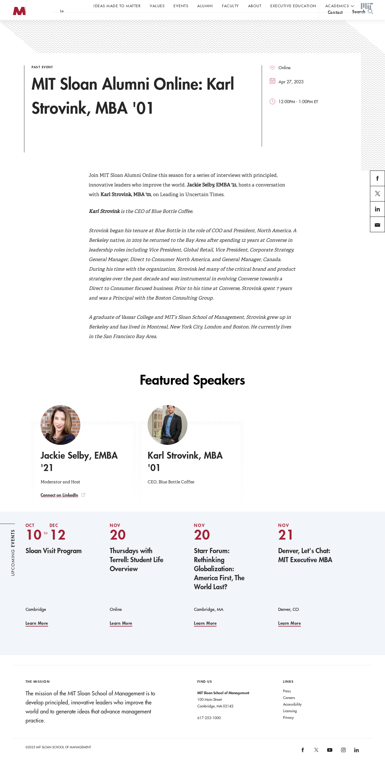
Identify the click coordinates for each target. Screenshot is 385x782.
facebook (377, 197)
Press (287, 702)
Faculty (230, 5)
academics (337, 5)
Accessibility (292, 716)
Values (157, 5)
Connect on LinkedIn (59, 507)
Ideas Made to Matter (117, 5)
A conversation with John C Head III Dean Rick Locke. (199, 21)
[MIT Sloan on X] (316, 764)
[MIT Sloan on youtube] (329, 765)
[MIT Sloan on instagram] (342, 764)
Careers (289, 709)
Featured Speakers (192, 392)
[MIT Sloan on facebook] (303, 764)
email (375, 243)
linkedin (377, 228)
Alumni (205, 5)
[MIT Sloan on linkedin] (356, 764)
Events (181, 5)
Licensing (290, 722)
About (255, 5)
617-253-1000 (209, 729)
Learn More (37, 635)
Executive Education (293, 5)
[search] (362, 21)
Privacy (288, 729)
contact (335, 22)
